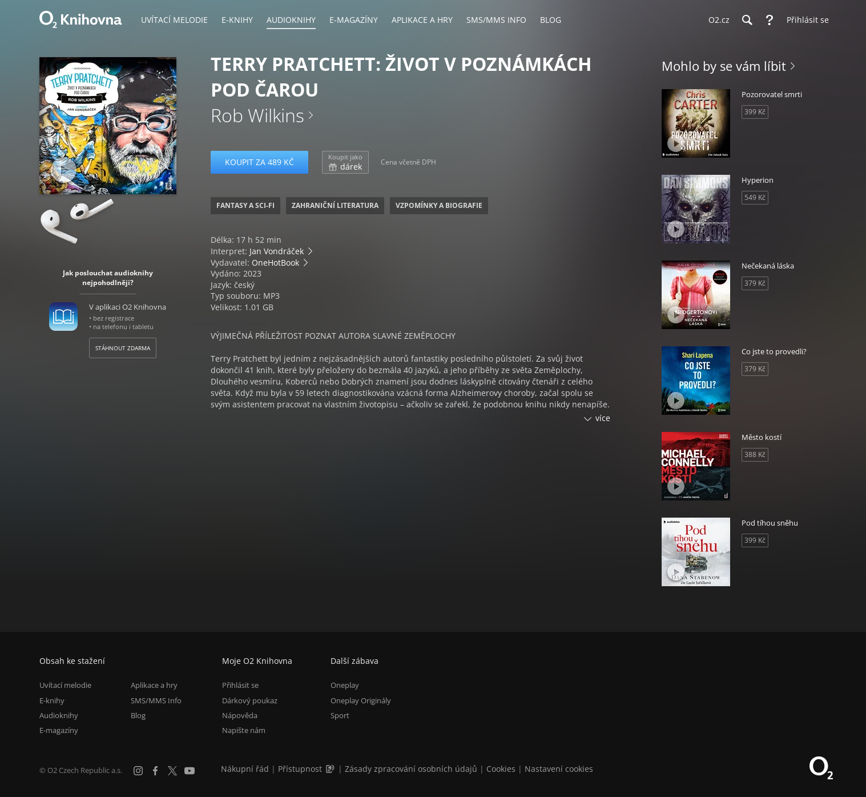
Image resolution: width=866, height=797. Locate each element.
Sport (340, 715)
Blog (138, 715)
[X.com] (172, 770)
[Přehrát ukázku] (63, 170)
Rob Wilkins (257, 115)
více (602, 417)
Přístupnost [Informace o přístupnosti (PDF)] (300, 768)
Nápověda (239, 715)
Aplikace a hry (154, 685)
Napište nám (243, 730)
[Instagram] (138, 770)
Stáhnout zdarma (122, 348)
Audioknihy (58, 715)
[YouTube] (189, 770)
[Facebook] (155, 770)
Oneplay (345, 685)
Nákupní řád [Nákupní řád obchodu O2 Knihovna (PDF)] (245, 768)
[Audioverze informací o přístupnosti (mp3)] (331, 768)
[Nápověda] (769, 20)
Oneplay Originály (361, 700)
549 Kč (755, 197)
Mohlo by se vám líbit (724, 65)
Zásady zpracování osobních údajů (411, 768)
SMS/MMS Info (156, 700)
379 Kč (755, 283)
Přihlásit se (240, 685)
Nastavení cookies (559, 768)
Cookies (500, 768)
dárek (345, 162)
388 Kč (755, 454)
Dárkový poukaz (249, 700)
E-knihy (52, 700)
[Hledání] (746, 20)
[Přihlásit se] (805, 20)
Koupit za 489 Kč (259, 162)
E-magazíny (58, 730)
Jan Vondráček (276, 251)
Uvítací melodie (65, 685)
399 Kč (755, 112)
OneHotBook (275, 262)
